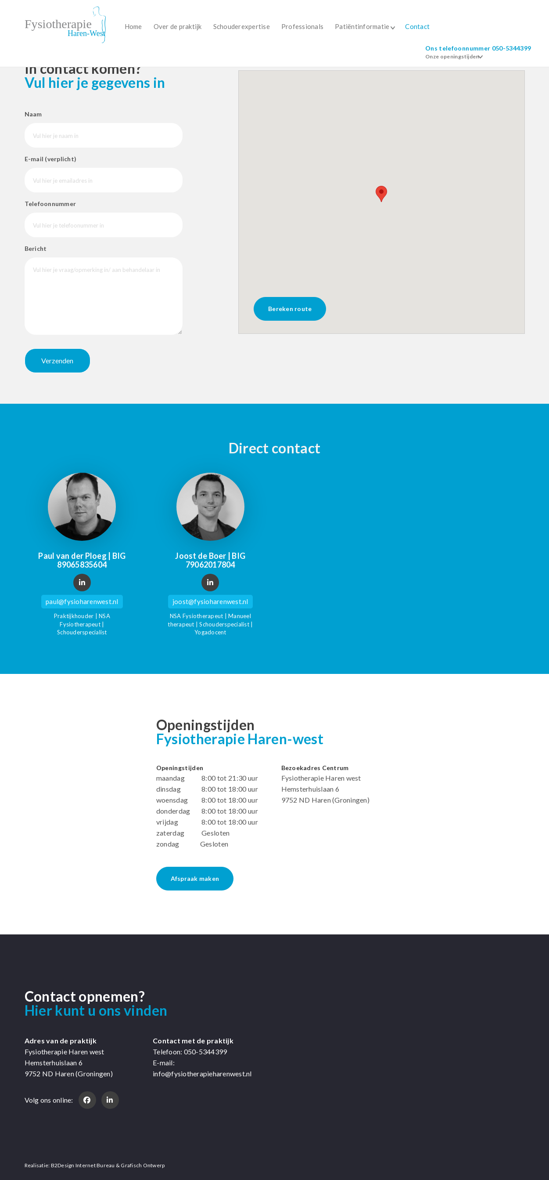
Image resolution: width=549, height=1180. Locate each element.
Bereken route (290, 308)
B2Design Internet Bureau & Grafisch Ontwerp (108, 1165)
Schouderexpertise (241, 26)
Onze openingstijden (452, 56)
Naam (33, 114)
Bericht (36, 248)
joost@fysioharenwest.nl (210, 601)
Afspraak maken (195, 878)
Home (133, 26)
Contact (417, 26)
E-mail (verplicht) (51, 159)
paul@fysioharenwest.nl (82, 601)
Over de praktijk (178, 26)
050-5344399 (511, 48)
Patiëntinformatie (362, 26)
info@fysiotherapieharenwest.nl (202, 1073)
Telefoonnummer (50, 203)
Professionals (302, 26)
